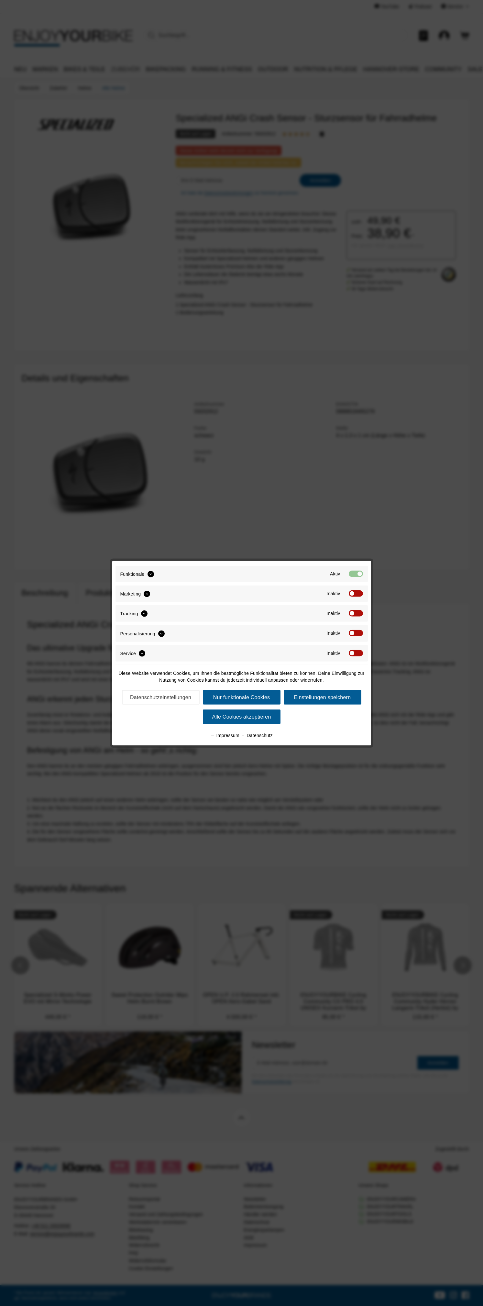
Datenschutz (257, 735)
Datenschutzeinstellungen (160, 697)
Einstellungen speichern (322, 697)
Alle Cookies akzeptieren (241, 717)
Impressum (224, 735)
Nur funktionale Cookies (241, 697)
